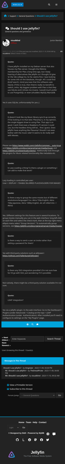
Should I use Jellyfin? (12, 368)
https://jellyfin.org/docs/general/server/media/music (30, 148)
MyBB (41, 433)
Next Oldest (5, 338)
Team (28, 422)
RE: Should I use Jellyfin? (15, 370)
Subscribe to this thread (21, 389)
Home (21, 422)
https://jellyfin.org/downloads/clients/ (19, 150)
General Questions (26, 16)
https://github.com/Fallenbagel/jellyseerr (21, 255)
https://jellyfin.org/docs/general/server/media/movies (38, 226)
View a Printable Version (21, 385)
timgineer (29, 368)
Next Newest (5, 344)
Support (13, 16)
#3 (61, 51)
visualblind (15, 40)
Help (35, 422)
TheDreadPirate (36, 370)
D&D (24, 433)
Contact (42, 422)
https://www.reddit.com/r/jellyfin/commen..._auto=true (36, 145)
